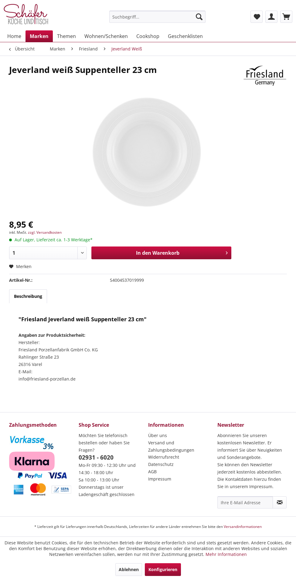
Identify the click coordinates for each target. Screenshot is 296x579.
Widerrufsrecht (163, 457)
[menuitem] (157, 17)
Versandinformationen (243, 526)
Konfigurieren (162, 569)
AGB (152, 471)
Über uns (157, 435)
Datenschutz (161, 464)
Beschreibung (28, 296)
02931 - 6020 (96, 457)
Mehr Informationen (226, 554)
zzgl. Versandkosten (45, 232)
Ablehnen (129, 569)
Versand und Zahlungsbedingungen (171, 446)
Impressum (159, 479)
